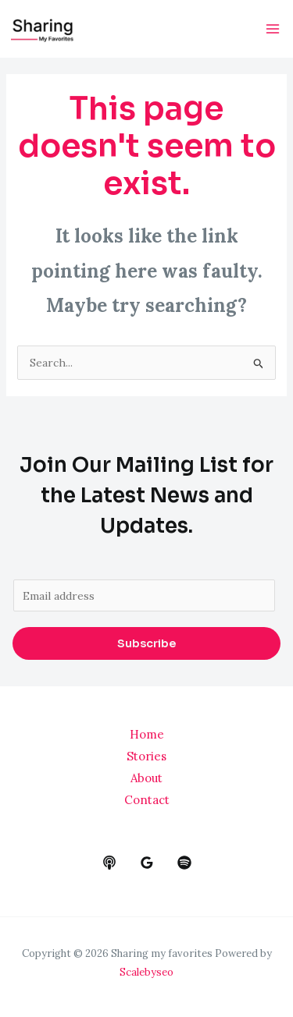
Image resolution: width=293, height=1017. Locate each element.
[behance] (109, 863)
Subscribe (146, 643)
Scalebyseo (146, 972)
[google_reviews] (147, 863)
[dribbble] (184, 863)
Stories (146, 756)
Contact (147, 799)
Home (147, 734)
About (146, 778)
